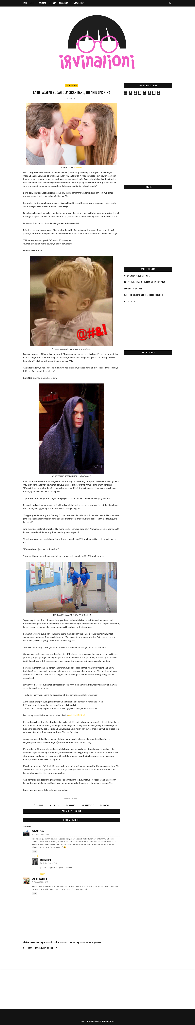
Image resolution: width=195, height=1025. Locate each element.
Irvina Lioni (45, 860)
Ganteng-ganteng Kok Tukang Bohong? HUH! (143, 295)
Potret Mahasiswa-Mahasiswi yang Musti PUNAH (145, 282)
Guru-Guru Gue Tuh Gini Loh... (137, 276)
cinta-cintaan (71, 85)
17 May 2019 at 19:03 (49, 863)
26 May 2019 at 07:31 (41, 882)
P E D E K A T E (129, 301)
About (33, 3)
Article (53, 3)
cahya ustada (38, 831)
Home (25, 3)
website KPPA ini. (76, 715)
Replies (36, 856)
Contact (42, 3)
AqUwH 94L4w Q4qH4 (133, 288)
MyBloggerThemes (108, 1021)
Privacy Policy (78, 3)
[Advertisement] (74, 957)
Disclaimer (63, 3)
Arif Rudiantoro (39, 879)
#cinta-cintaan (70, 798)
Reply (34, 851)
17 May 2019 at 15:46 (41, 834)
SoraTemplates (94, 1021)
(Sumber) (78, 167)
